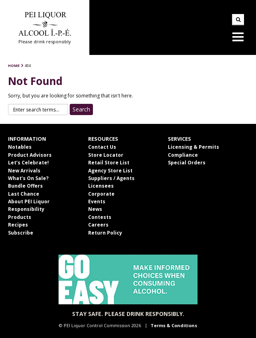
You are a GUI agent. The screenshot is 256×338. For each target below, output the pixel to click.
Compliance (183, 155)
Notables (20, 147)
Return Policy (105, 232)
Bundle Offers (25, 185)
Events (96, 201)
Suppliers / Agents (111, 178)
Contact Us (102, 147)
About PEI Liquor (29, 201)
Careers (98, 224)
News (95, 209)
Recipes (18, 224)
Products (19, 217)
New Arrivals (24, 170)
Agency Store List (110, 170)
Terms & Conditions (174, 325)
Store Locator (105, 155)
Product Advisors (30, 155)
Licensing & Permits (193, 147)
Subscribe (20, 232)
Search (238, 19)
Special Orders (187, 162)
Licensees (101, 185)
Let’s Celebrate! (28, 162)
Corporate (101, 193)
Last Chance (23, 193)
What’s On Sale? (28, 178)
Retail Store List (108, 162)
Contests (99, 217)
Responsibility (26, 209)
